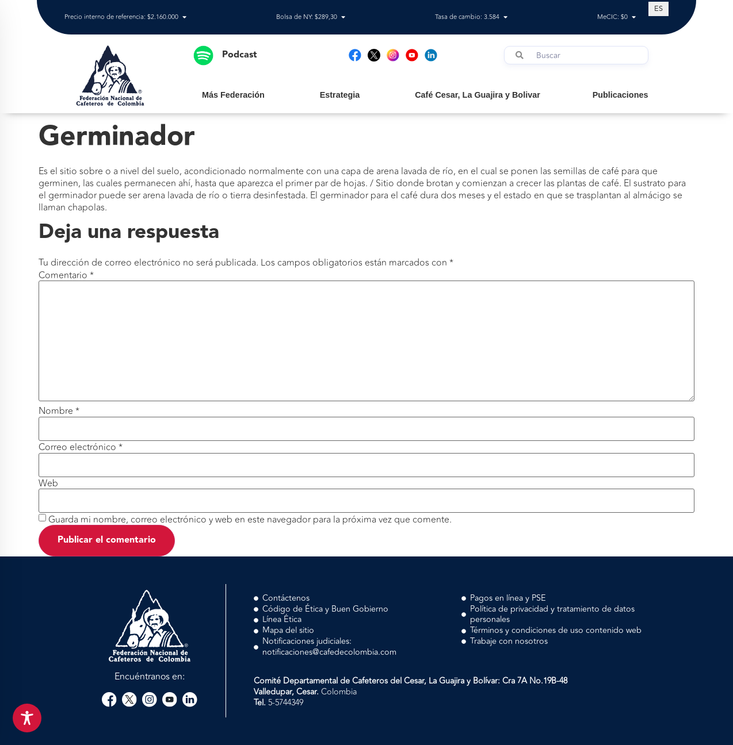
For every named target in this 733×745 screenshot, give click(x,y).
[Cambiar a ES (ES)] (658, 9)
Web (48, 483)
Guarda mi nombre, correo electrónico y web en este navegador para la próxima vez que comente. (250, 519)
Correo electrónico (81, 447)
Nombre (59, 411)
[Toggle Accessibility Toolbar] (27, 718)
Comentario (66, 275)
